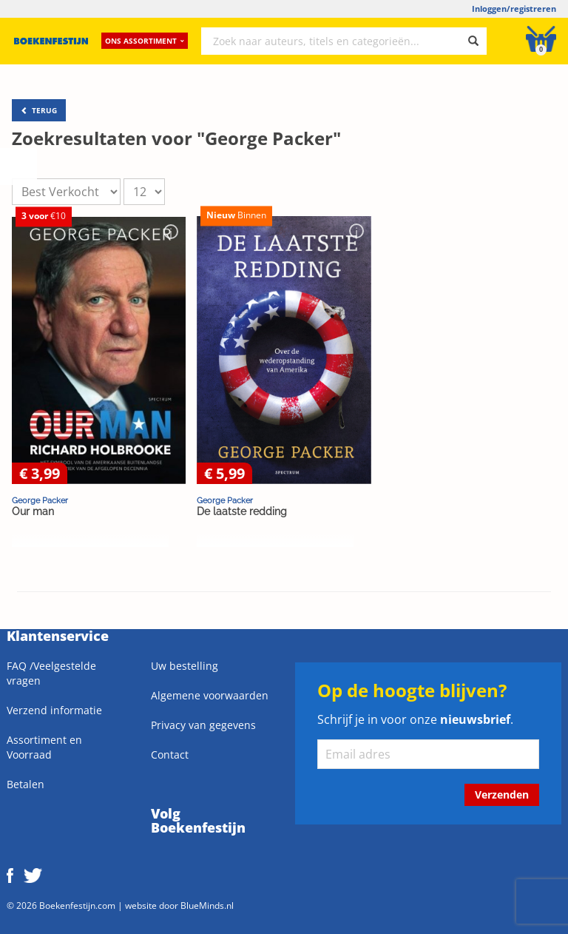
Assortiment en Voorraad (44, 747)
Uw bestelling (184, 666)
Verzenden (502, 794)
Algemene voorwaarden (209, 695)
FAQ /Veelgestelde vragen (51, 673)
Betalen (25, 784)
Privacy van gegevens (203, 725)
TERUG (39, 110)
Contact (170, 754)
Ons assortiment (144, 41)
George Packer (40, 500)
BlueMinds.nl (207, 905)
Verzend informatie (54, 710)
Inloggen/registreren (514, 8)
